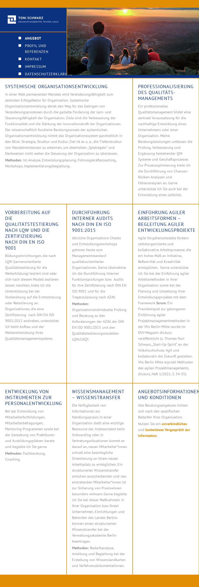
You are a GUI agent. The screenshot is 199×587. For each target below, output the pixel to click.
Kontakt (33, 59)
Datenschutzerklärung (49, 74)
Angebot (33, 38)
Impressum (35, 66)
